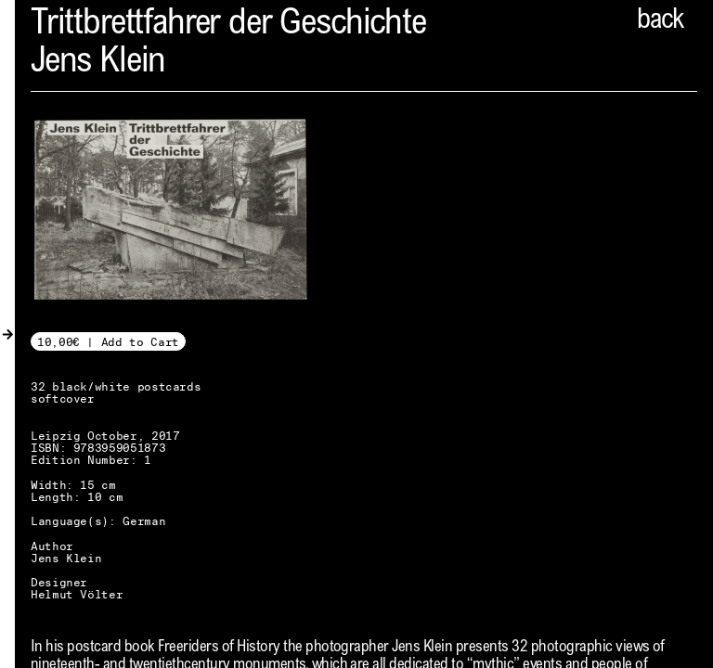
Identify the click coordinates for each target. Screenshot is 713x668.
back (660, 21)
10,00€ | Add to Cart (108, 342)
